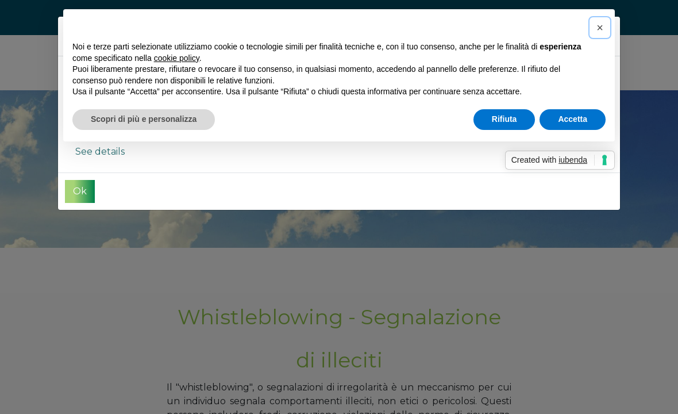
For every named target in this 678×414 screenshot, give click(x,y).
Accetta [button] (572, 119)
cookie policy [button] (176, 58)
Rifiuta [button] (504, 119)
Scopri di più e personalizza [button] (144, 119)
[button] (600, 27)
